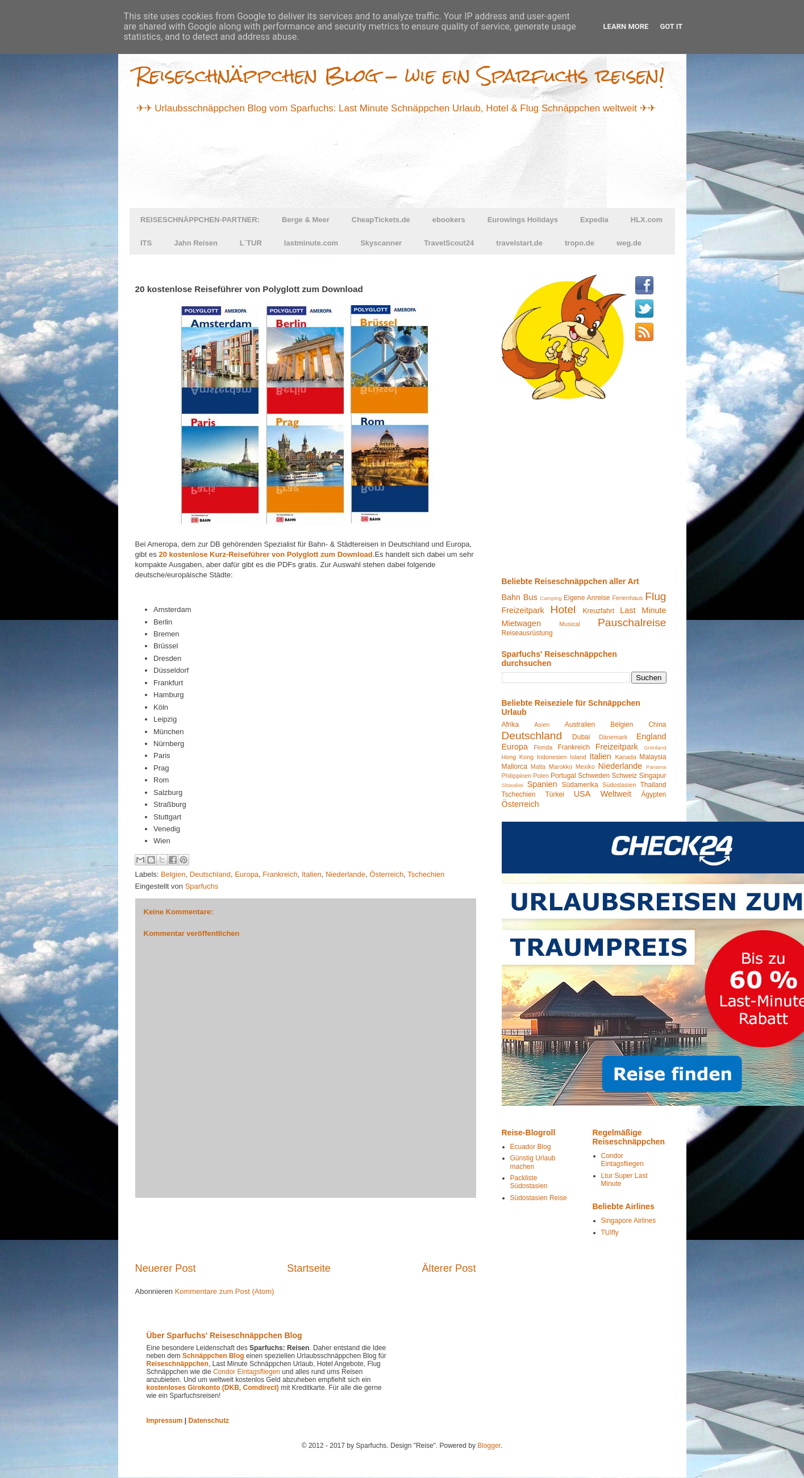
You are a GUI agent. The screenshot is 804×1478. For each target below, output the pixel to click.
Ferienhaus (627, 597)
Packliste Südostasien (529, 1182)
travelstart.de (519, 243)
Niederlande (345, 874)
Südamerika (580, 785)
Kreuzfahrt (598, 611)
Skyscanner (381, 243)
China (657, 724)
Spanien (542, 784)
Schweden (594, 776)
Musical (569, 624)
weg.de (628, 243)
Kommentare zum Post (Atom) (224, 1291)
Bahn (511, 597)
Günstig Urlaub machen (533, 1162)
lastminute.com (311, 243)
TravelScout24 (449, 243)
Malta (538, 766)
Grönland (655, 747)
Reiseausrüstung (527, 633)
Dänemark (613, 737)
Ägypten (653, 794)
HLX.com (647, 219)
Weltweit (616, 793)
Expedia (594, 219)
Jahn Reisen (196, 243)
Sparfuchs (202, 886)
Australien (580, 724)
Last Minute (643, 610)
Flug (655, 596)
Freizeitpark (523, 610)
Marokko (560, 766)
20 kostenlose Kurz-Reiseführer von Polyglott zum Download (265, 554)
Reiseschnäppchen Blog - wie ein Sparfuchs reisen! (400, 75)
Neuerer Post (165, 1268)
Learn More (626, 26)
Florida (543, 747)
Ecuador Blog (530, 1147)
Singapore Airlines (628, 1221)
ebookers (448, 219)
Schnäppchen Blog (213, 1356)
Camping (550, 598)
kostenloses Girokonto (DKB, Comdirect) (213, 1388)
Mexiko (585, 766)
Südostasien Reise (538, 1198)
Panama (656, 767)
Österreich (386, 874)
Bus (530, 597)
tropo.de (579, 243)
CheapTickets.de (381, 219)
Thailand (653, 785)
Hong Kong (518, 756)
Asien (541, 724)
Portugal (563, 776)
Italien (312, 874)
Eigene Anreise (587, 598)
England (651, 736)
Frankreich (280, 874)
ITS (146, 243)
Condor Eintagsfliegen (622, 1160)
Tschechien (425, 874)
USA (582, 793)
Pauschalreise (632, 622)
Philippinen (517, 775)
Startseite (309, 1268)
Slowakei (512, 785)
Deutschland (210, 874)
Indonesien (552, 756)
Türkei (554, 794)
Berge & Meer (306, 219)
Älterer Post (449, 1268)
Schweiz (624, 776)
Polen (541, 775)
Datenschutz (209, 1421)
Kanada (625, 756)
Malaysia (652, 757)
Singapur (652, 776)
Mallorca (514, 767)
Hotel (563, 609)
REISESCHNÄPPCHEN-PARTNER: (200, 219)
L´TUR (251, 243)
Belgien (173, 874)
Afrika (510, 724)
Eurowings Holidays (523, 219)
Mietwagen (521, 623)
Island (578, 756)
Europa (247, 874)
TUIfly (610, 1232)
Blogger (489, 1446)
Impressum (165, 1421)
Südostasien (619, 784)
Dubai (581, 737)
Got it (671, 26)
